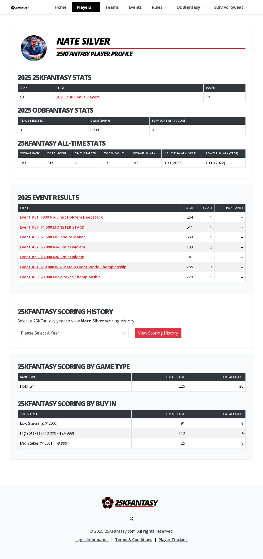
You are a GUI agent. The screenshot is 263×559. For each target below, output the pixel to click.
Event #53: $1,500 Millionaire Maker (52, 237)
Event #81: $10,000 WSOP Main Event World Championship (73, 266)
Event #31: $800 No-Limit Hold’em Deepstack (61, 217)
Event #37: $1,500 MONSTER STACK (52, 227)
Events (135, 7)
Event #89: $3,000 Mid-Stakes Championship (60, 276)
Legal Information (92, 539)
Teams (112, 7)
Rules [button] (157, 7)
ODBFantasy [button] (189, 7)
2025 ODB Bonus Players (78, 97)
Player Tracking (173, 539)
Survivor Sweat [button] (229, 7)
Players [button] (84, 7)
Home (60, 7)
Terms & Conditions (133, 539)
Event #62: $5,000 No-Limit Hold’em (52, 247)
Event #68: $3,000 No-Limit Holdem (52, 256)
